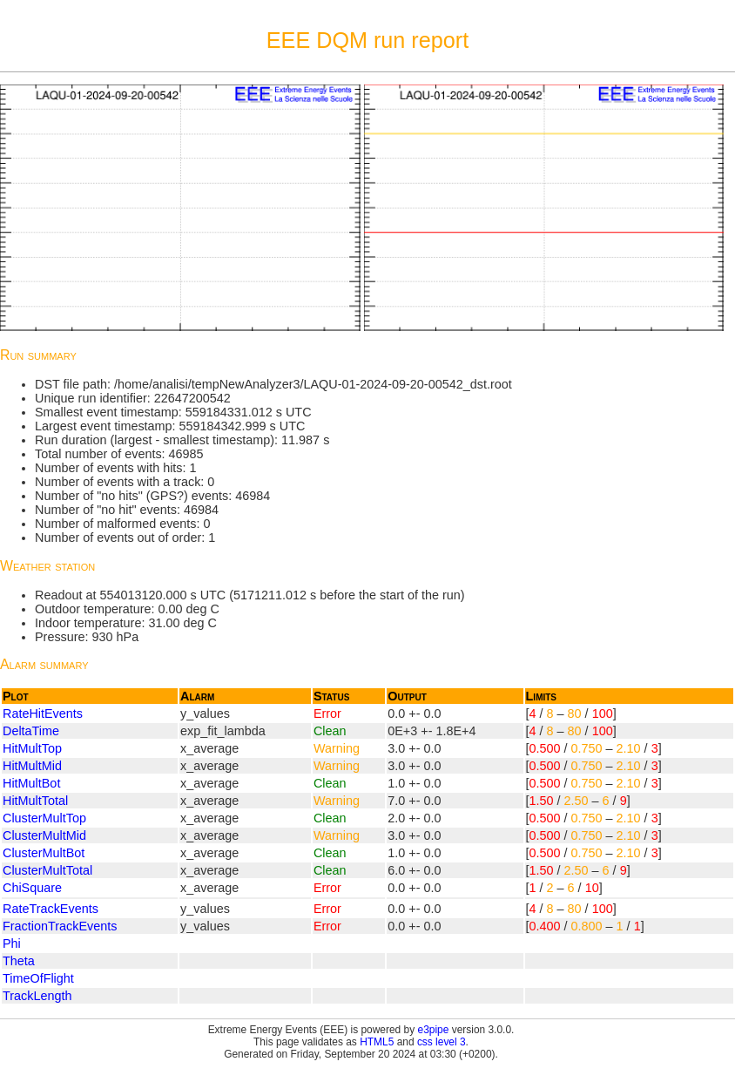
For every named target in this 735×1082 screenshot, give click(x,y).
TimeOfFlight (38, 978)
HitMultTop (32, 748)
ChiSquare (32, 888)
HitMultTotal (35, 801)
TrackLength (37, 996)
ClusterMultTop (44, 818)
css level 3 (441, 1042)
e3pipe (433, 1030)
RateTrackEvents (50, 909)
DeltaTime (31, 731)
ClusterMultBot (43, 853)
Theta (19, 961)
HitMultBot (31, 783)
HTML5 (377, 1042)
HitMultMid (32, 766)
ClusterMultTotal (47, 870)
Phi (12, 943)
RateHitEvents (43, 713)
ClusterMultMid (44, 835)
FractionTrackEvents (60, 926)
